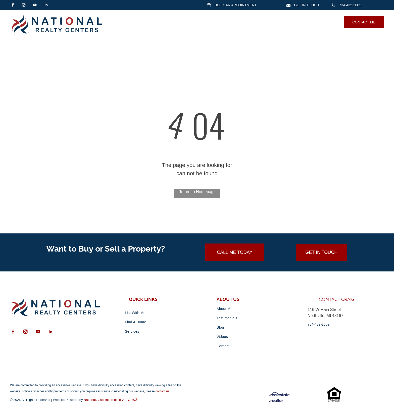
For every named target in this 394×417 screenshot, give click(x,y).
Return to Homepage (197, 192)
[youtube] (34, 6)
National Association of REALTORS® (110, 400)
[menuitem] (141, 22)
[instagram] (23, 6)
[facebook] (12, 6)
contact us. (163, 391)
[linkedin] (45, 6)
